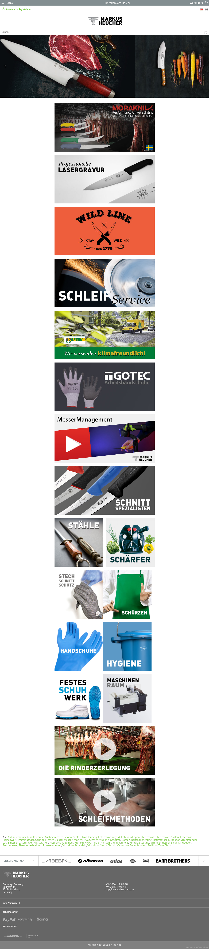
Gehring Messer (44, 839)
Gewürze (115, 839)
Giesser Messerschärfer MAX (71, 839)
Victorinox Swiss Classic (101, 845)
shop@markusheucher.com (119, 889)
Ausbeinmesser (54, 837)
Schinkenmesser (160, 842)
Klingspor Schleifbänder (182, 839)
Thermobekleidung (30, 845)
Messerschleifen (110, 842)
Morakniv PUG (83, 842)
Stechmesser (10, 845)
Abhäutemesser (17, 837)
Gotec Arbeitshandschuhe (137, 839)
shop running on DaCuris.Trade (197, 947)
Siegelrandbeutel (181, 842)
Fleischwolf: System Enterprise (174, 837)
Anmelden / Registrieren (16, 9)
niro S (96, 842)
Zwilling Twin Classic (160, 845)
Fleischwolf (148, 837)
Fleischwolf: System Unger (18, 839)
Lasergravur (26, 842)
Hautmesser (160, 839)
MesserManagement (61, 842)
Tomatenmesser (52, 845)
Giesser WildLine (99, 839)
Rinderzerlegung (139, 842)
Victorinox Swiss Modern (131, 845)
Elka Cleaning (88, 837)
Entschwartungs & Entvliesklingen (119, 837)
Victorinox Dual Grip (74, 845)
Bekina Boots (71, 837)
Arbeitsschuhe (35, 837)
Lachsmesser (10, 842)
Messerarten (41, 842)
